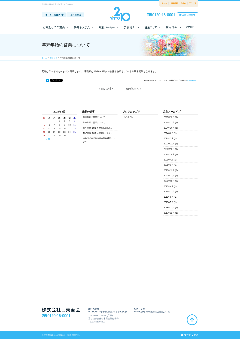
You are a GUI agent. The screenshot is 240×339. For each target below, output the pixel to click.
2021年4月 (168, 160)
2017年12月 (169, 213)
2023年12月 (169, 144)
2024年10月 (169, 128)
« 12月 (49, 139)
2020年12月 (169, 170)
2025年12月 (169, 117)
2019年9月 (168, 197)
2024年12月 (169, 122)
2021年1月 (168, 165)
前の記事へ (106, 88)
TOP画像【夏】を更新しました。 (98, 133)
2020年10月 (169, 181)
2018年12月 (169, 207)
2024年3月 (168, 138)
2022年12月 (169, 149)
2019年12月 (169, 191)
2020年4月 (168, 186)
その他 (126, 117)
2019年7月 (168, 202)
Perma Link (192, 80)
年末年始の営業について (94, 117)
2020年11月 (169, 176)
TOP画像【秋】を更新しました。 (98, 128)
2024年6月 (168, 133)
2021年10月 (169, 154)
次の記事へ (134, 88)
